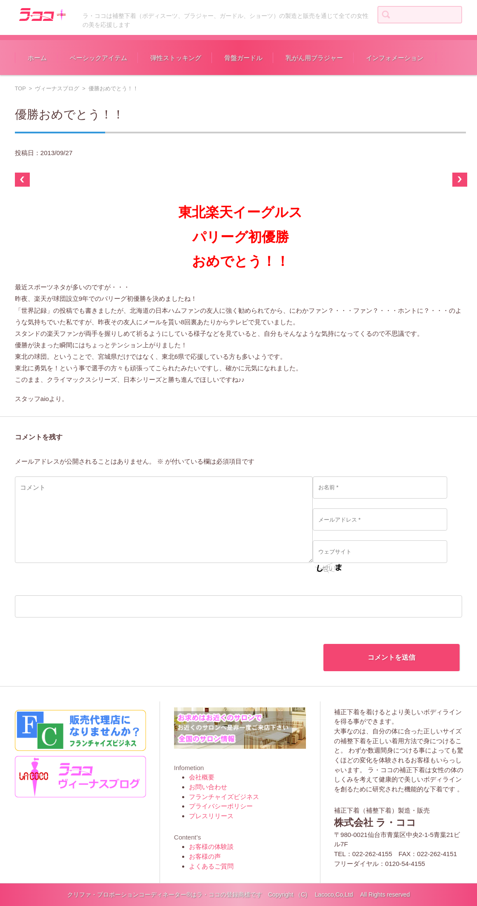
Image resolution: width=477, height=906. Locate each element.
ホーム (37, 57)
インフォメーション (394, 57)
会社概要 (201, 777)
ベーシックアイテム (98, 57)
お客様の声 (205, 856)
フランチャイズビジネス (224, 796)
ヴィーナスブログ (57, 88)
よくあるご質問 (211, 866)
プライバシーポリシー (221, 806)
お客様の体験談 (211, 846)
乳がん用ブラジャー (314, 57)
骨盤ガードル (243, 57)
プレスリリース (211, 815)
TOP (20, 88)
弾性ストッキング (175, 57)
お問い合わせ (208, 787)
